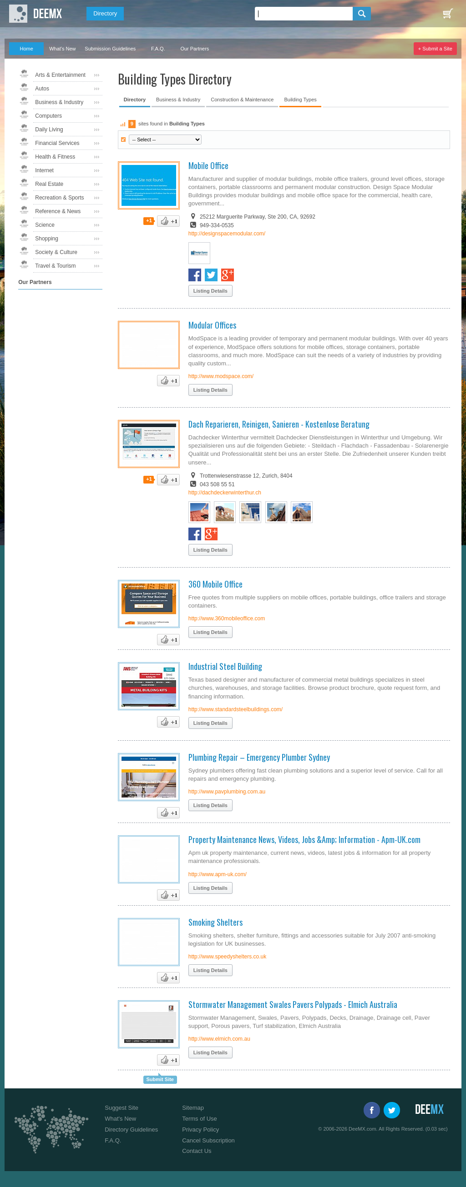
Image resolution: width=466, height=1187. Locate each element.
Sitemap (193, 1107)
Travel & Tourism (55, 266)
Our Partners (194, 48)
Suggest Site (121, 1107)
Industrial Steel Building (225, 666)
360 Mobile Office (215, 584)
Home (26, 48)
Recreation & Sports (59, 198)
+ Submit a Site (435, 48)
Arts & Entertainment (60, 75)
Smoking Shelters (215, 922)
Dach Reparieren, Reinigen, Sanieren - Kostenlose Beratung (279, 424)
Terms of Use (199, 1118)
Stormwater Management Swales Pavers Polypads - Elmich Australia (292, 1004)
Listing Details (210, 291)
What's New (62, 48)
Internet (44, 170)
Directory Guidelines (131, 1129)
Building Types (300, 99)
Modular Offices (212, 325)
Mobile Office (208, 165)
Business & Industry (59, 102)
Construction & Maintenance (242, 99)
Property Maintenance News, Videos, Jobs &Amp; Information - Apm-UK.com (304, 839)
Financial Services (57, 143)
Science (45, 225)
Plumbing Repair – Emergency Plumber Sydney (259, 757)
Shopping (46, 238)
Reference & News (58, 211)
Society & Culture (56, 252)
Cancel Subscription (208, 1140)
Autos (42, 88)
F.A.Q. (158, 48)
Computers (48, 116)
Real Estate (49, 184)
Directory (105, 13)
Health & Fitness (55, 157)
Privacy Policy (200, 1129)
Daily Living (49, 129)
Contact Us (196, 1150)
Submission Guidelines (110, 48)
